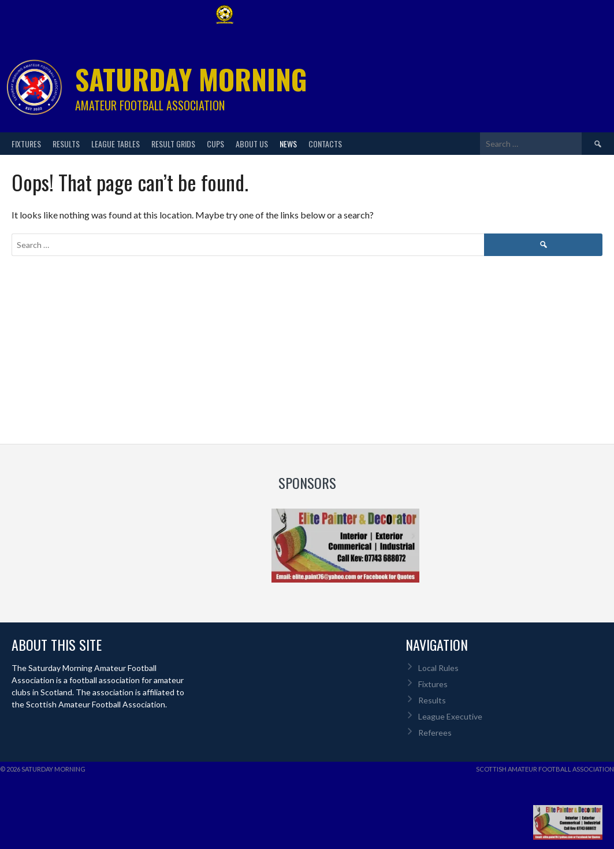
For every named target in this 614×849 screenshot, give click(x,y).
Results (66, 144)
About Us (252, 144)
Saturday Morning (191, 78)
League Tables (115, 144)
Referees (435, 732)
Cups (215, 144)
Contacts (325, 144)
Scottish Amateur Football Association (545, 769)
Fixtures (26, 144)
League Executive (450, 716)
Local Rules (438, 668)
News (288, 144)
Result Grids (173, 144)
